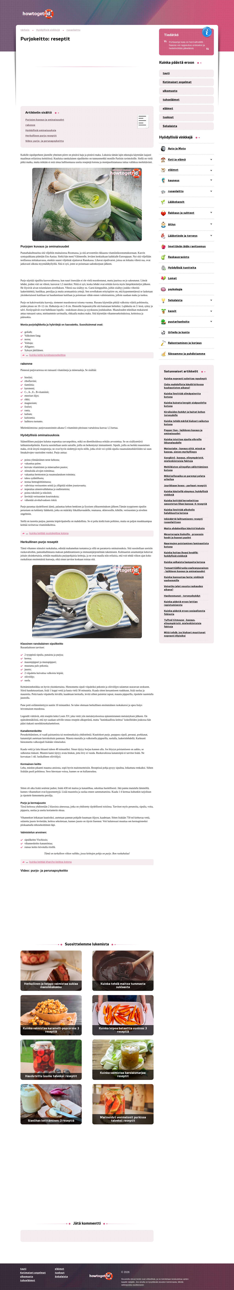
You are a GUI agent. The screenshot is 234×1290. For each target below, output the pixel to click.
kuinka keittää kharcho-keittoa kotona (50, 861)
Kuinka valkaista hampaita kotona (184, 562)
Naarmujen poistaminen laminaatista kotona (186, 545)
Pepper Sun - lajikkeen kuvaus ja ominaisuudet (183, 432)
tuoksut (168, 117)
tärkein (24, 30)
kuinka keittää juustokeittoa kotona (49, 533)
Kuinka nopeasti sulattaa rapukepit (185, 379)
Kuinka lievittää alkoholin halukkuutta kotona (179, 511)
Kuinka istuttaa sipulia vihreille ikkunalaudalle (183, 441)
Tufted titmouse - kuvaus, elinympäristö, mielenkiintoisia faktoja (182, 623)
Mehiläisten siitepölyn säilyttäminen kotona (186, 468)
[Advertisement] (87, 67)
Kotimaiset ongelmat (177, 82)
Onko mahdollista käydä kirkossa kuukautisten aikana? (184, 386)
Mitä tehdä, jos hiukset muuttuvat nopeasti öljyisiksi (184, 634)
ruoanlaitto (73, 30)
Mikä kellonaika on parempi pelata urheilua (184, 477)
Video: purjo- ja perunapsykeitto (44, 141)
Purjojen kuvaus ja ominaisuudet (44, 120)
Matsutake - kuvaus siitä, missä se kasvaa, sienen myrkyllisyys (184, 450)
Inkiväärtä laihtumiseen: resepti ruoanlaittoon (183, 520)
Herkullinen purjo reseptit (41, 136)
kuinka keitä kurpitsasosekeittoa (47, 355)
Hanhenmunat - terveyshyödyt (182, 596)
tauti (166, 73)
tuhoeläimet (171, 100)
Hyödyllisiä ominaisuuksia (40, 131)
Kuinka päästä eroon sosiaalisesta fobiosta (184, 612)
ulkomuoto (170, 91)
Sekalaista (170, 126)
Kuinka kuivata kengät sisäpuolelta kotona (185, 404)
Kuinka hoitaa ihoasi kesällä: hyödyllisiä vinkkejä (181, 554)
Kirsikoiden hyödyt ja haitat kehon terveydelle (184, 413)
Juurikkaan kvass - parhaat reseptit (185, 486)
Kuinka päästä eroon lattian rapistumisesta (181, 603)
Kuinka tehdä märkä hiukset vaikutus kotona (186, 423)
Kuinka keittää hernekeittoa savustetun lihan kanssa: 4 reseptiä (185, 502)
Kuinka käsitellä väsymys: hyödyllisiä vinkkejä (186, 493)
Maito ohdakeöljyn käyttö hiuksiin (184, 529)
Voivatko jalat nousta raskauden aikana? (183, 588)
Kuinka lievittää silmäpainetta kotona (182, 395)
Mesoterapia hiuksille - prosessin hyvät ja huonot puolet (183, 536)
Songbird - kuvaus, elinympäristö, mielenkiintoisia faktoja (184, 459)
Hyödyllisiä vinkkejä (48, 30)
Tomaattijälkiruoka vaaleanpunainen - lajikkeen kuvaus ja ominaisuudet (186, 569)
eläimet (168, 108)
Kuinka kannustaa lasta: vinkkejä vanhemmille (184, 579)
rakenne (30, 125)
